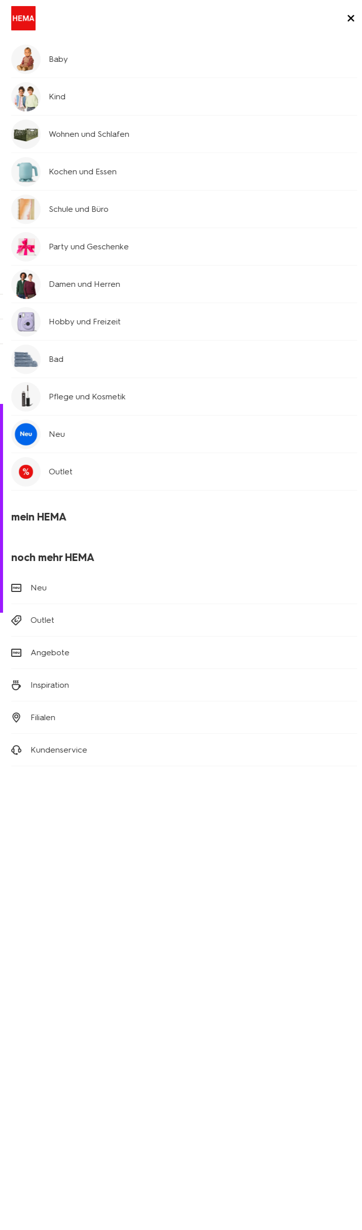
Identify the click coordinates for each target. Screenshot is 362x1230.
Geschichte (27, 997)
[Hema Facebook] (16, 788)
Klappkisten (27, 964)
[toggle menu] (346, 19)
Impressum (276, 1116)
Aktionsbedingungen (43, 1054)
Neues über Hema (38, 1012)
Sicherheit (25, 1082)
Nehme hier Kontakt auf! (246, 373)
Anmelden (181, 720)
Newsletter (205, 907)
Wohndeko (26, 935)
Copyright (231, 1116)
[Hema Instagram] (36, 788)
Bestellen (31, 544)
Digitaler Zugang (36, 1116)
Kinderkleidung (74, 283)
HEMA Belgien (211, 1012)
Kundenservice (45, 73)
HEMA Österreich (215, 1040)
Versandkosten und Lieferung (69, 516)
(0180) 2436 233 (37, 585)
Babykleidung (316, 273)
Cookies (191, 1116)
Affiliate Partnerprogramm (229, 921)
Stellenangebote (36, 1026)
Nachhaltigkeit (32, 1040)
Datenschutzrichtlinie (109, 1116)
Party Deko (27, 950)
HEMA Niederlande (219, 997)
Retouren (31, 530)
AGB (161, 1116)
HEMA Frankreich (215, 1026)
